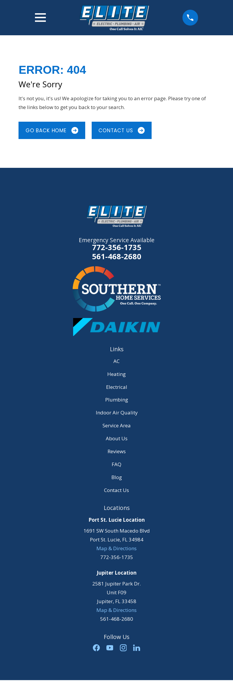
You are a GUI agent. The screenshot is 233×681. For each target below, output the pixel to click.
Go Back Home (52, 130)
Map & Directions (116, 548)
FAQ (116, 464)
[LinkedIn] (136, 647)
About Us (117, 438)
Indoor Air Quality (117, 412)
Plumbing (116, 399)
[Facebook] (96, 647)
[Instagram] (123, 647)
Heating (116, 374)
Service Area (117, 425)
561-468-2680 (116, 256)
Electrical (116, 387)
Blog (116, 477)
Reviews (117, 451)
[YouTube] (109, 647)
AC (116, 361)
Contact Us (121, 130)
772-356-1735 (116, 247)
